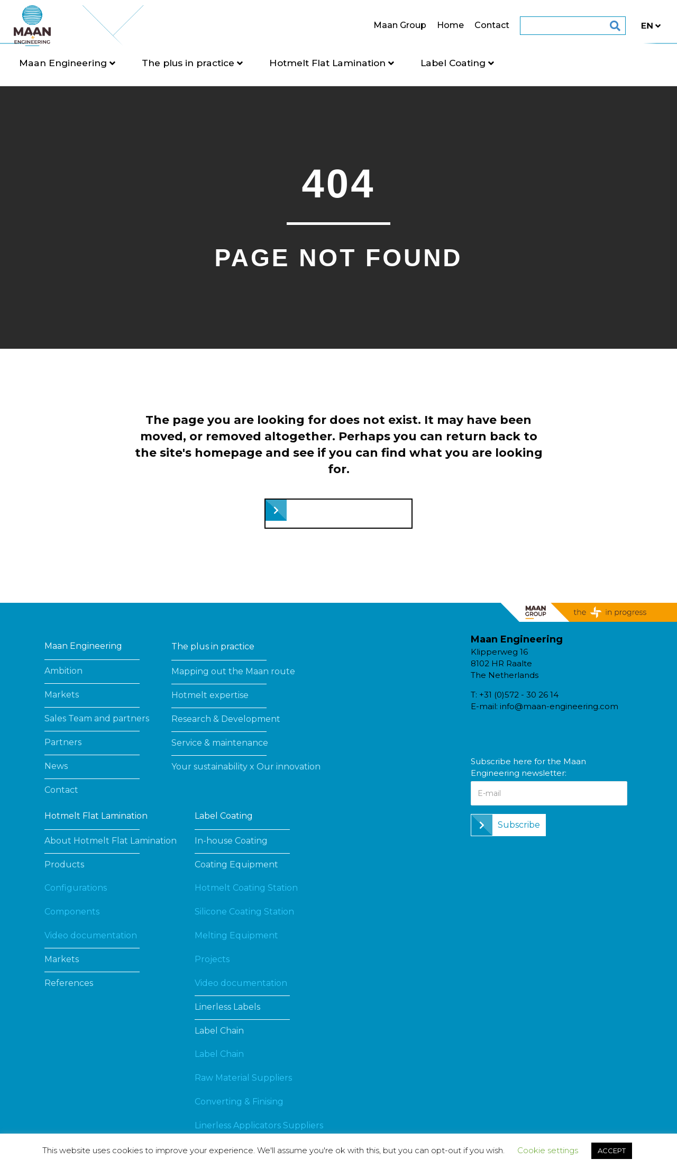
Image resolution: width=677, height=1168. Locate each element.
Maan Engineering (96, 62)
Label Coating (486, 62)
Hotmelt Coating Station (246, 888)
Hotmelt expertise (210, 695)
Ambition (63, 671)
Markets (61, 695)
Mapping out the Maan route (233, 671)
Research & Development (225, 719)
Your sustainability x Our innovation (246, 767)
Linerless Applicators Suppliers (259, 1125)
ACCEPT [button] (612, 1150)
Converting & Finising (239, 1102)
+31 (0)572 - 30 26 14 (519, 695)
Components (71, 912)
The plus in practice (221, 62)
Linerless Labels (227, 1007)
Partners (62, 742)
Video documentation (90, 935)
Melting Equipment (236, 935)
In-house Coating (231, 841)
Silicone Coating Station (244, 912)
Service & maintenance (219, 743)
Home (417, 25)
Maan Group (366, 25)
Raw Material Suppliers (243, 1078)
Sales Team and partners (96, 718)
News (56, 766)
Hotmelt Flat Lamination (361, 62)
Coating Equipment (236, 864)
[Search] (574, 26)
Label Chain (219, 1031)
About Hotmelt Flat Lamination (110, 841)
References (68, 983)
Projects (212, 959)
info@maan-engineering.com (559, 706)
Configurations (75, 888)
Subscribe (519, 825)
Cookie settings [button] (547, 1150)
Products (64, 864)
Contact (458, 25)
